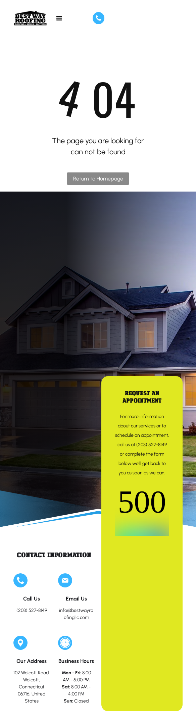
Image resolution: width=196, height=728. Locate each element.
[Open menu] (59, 18)
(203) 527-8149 (31, 610)
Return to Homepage (98, 178)
